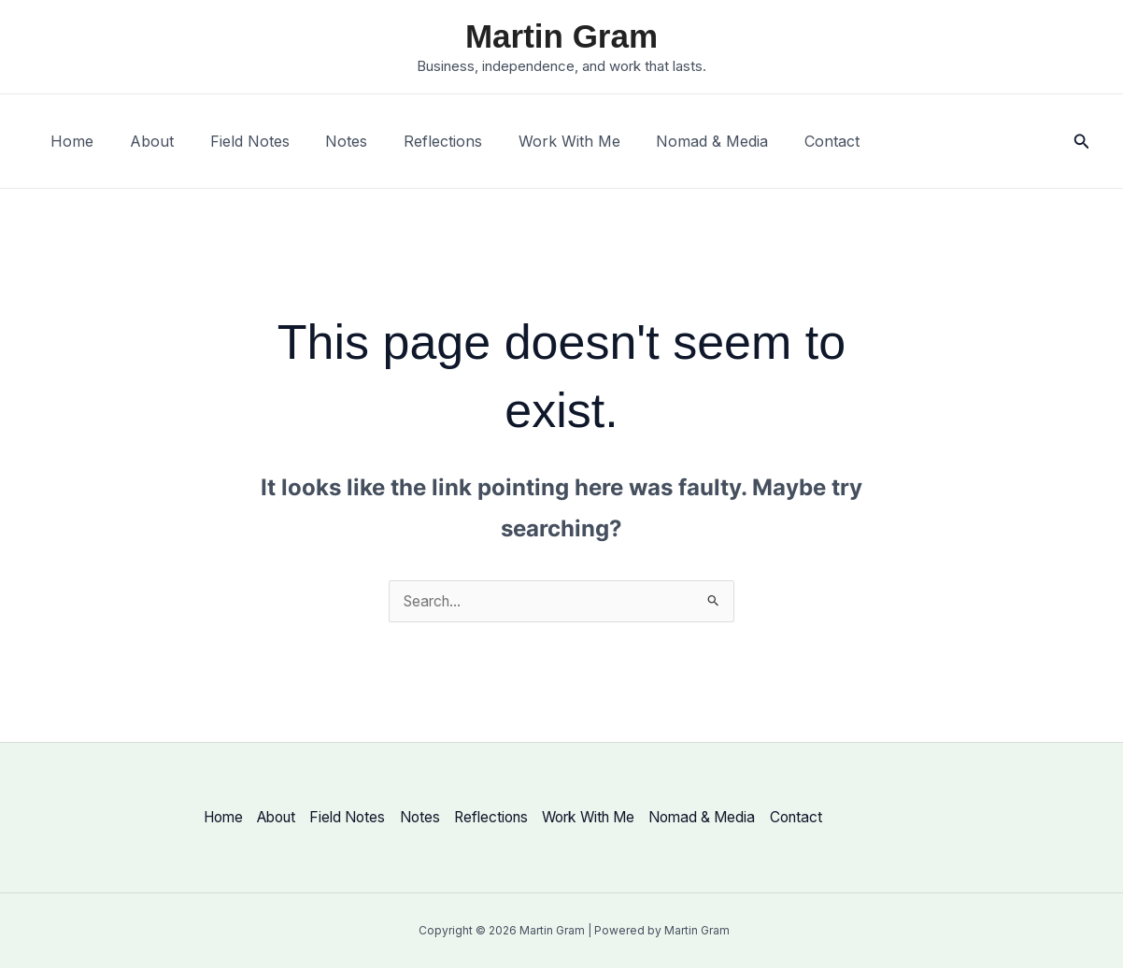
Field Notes (234, 141)
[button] (1081, 141)
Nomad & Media (672, 141)
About (142, 141)
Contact (785, 141)
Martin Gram (561, 36)
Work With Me (535, 141)
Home (69, 141)
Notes (325, 141)
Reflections (415, 141)
